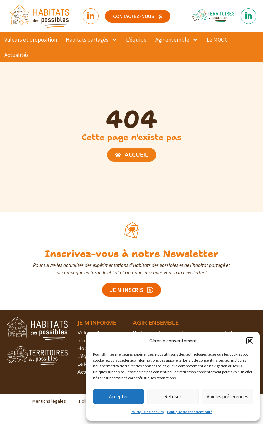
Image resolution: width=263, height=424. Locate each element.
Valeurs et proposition (30, 39)
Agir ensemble (176, 40)
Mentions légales (49, 401)
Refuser (172, 396)
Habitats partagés (91, 40)
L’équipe (136, 39)
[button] (250, 341)
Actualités (16, 55)
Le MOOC (217, 39)
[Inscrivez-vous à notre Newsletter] (131, 230)
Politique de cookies (147, 411)
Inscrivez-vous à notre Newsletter (132, 253)
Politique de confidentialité (189, 411)
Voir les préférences (227, 396)
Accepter (118, 396)
